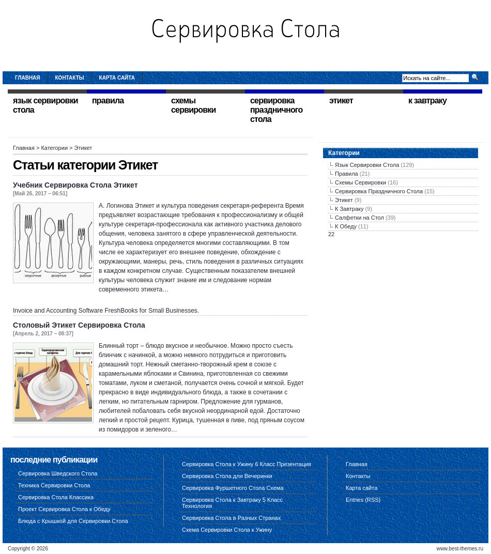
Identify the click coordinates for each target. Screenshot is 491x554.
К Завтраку (349, 209)
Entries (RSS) (363, 500)
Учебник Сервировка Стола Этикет (75, 185)
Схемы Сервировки (360, 182)
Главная (27, 78)
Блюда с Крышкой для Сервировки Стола (73, 521)
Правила (346, 174)
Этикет (344, 200)
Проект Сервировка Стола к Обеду (64, 509)
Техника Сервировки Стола (54, 485)
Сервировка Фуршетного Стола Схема (233, 488)
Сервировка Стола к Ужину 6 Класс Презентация (246, 464)
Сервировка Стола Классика (56, 497)
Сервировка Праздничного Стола (379, 191)
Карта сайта (117, 78)
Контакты (69, 78)
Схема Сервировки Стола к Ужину (227, 530)
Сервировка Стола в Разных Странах (231, 518)
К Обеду (346, 226)
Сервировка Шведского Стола (57, 473)
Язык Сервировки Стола (367, 165)
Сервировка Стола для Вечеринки (227, 476)
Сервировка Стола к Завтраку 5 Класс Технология (232, 503)
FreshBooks (120, 310)
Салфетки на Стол (359, 217)
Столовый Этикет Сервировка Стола (79, 325)
